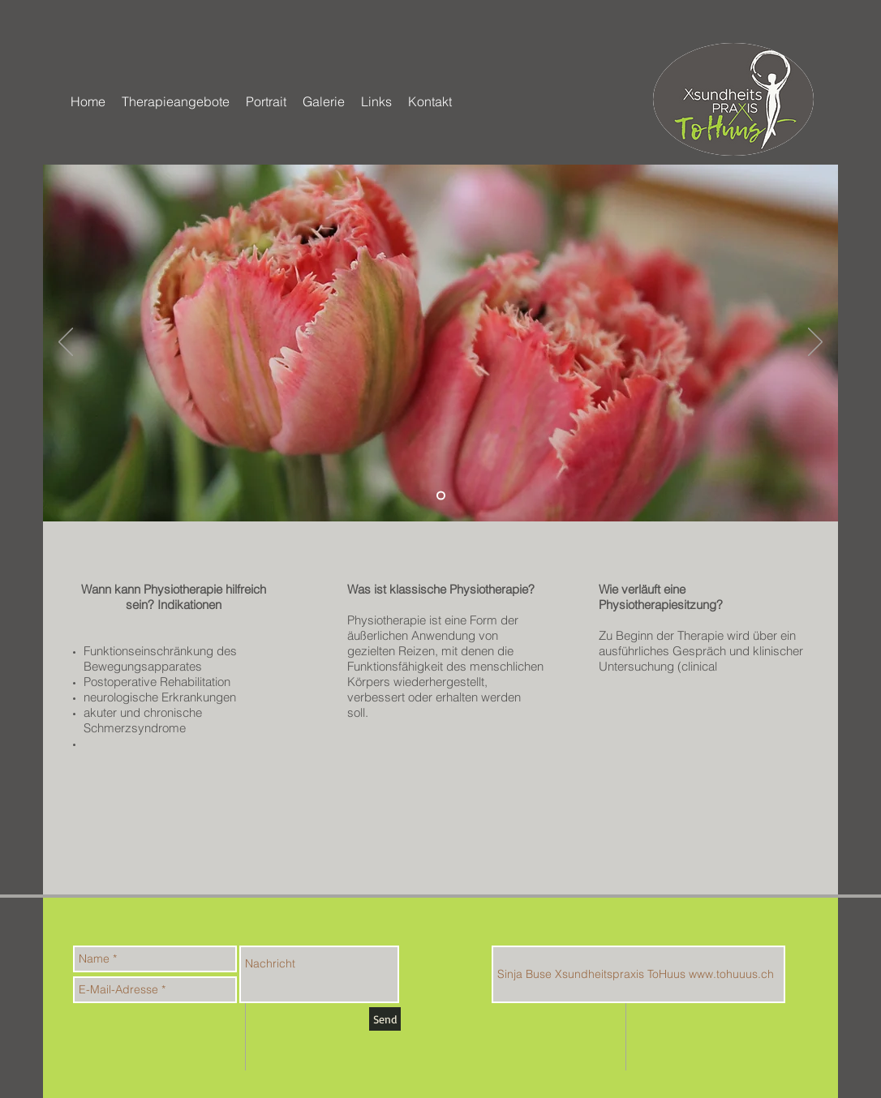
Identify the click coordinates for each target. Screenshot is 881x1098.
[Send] (385, 1019)
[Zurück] (65, 343)
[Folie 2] (440, 495)
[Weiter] (815, 343)
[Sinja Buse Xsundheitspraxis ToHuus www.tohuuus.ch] (638, 974)
